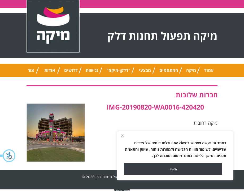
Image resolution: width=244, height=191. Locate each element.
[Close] (122, 135)
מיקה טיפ (191, 72)
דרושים (71, 70)
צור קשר (31, 72)
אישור (173, 168)
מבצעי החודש (144, 72)
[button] (8, 155)
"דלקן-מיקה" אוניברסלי (118, 72)
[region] (175, 155)
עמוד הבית (209, 72)
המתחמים (168, 70)
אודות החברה (49, 72)
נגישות (92, 70)
